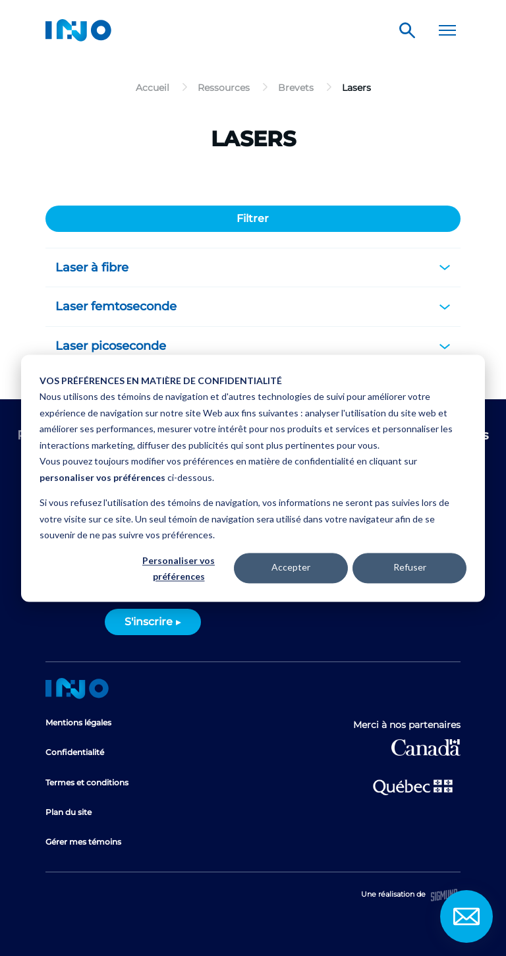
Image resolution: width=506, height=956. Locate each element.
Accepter (290, 567)
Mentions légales (78, 722)
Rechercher (407, 30)
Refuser (409, 567)
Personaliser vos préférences (178, 568)
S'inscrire (149, 621)
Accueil (77, 688)
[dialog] (253, 478)
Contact (466, 916)
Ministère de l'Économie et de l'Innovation (413, 786)
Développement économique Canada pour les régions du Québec (426, 747)
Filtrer (253, 218)
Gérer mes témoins (83, 842)
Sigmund (444, 895)
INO (78, 30)
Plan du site (68, 812)
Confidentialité (74, 752)
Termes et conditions (86, 782)
